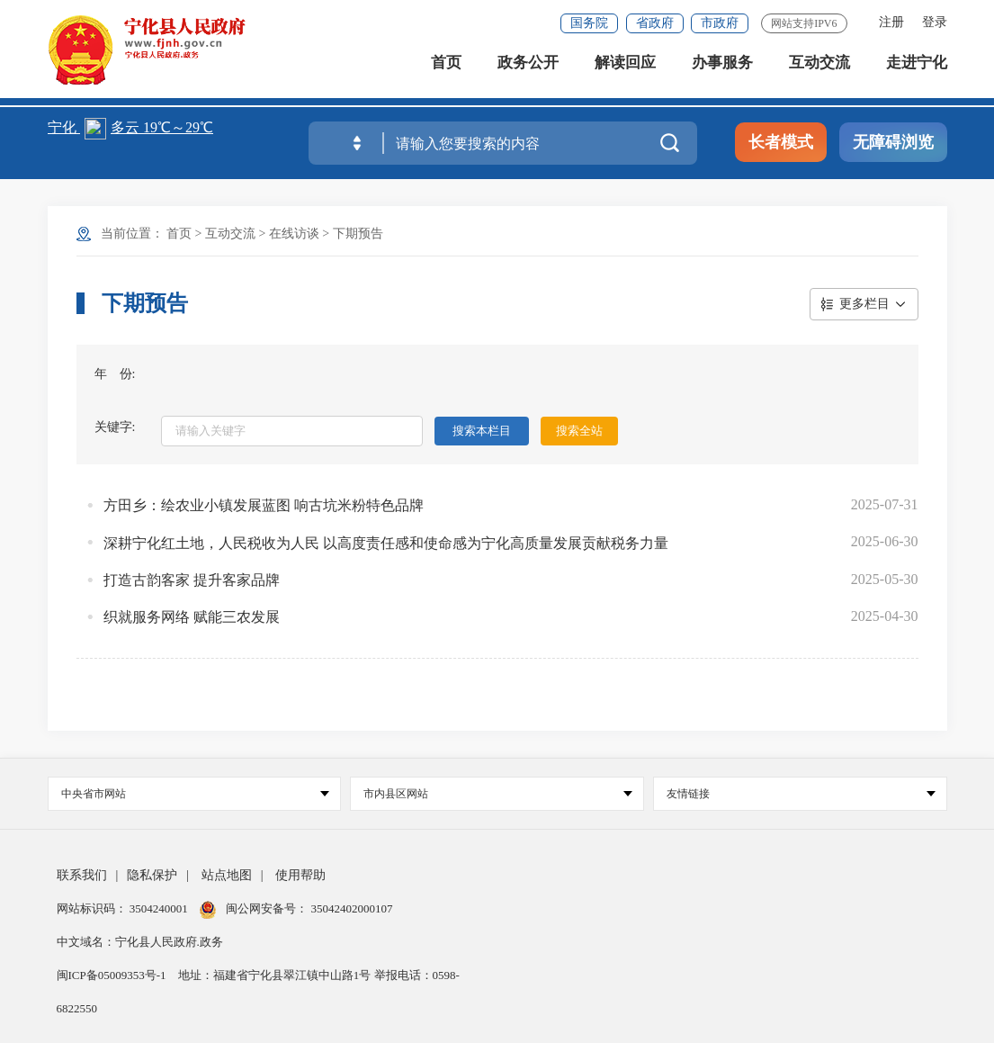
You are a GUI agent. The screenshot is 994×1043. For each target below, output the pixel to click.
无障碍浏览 (893, 142)
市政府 (720, 23)
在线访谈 (294, 233)
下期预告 (358, 233)
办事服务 (722, 71)
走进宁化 (916, 71)
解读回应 (625, 71)
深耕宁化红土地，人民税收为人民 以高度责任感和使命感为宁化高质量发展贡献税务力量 (385, 543)
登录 (934, 22)
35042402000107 (350, 908)
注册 (891, 22)
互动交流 (819, 71)
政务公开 (528, 71)
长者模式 (780, 142)
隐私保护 (152, 875)
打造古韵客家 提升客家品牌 (191, 580)
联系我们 (82, 875)
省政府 (655, 23)
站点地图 (226, 875)
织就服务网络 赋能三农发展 (191, 617)
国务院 (589, 23)
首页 (446, 71)
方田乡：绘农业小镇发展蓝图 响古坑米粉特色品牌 (263, 505)
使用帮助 (300, 875)
